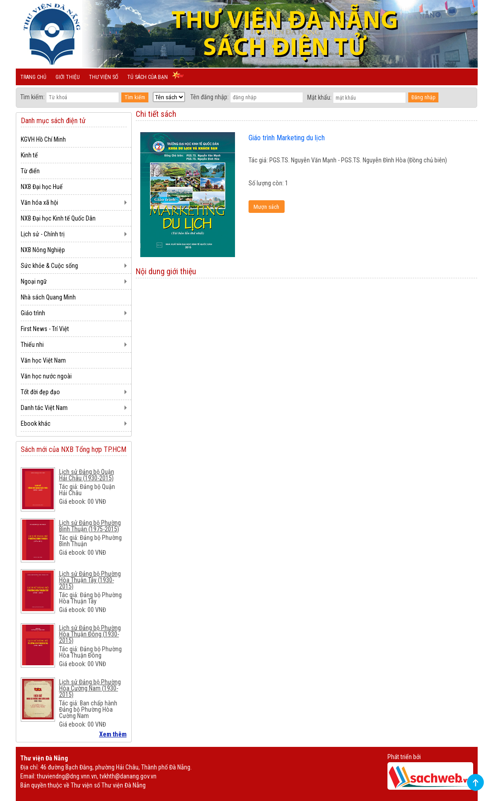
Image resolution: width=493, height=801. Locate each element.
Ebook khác (36, 423)
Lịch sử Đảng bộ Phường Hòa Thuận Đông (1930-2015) (90, 634)
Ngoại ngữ (34, 281)
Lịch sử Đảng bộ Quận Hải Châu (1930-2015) (86, 475)
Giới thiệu (67, 77)
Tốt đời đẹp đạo (40, 392)
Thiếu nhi (32, 344)
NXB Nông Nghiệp (43, 249)
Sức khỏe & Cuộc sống (49, 265)
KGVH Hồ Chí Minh (43, 139)
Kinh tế (29, 155)
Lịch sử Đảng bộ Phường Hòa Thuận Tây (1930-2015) (90, 580)
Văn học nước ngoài (46, 376)
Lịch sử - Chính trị (43, 234)
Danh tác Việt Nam (44, 407)
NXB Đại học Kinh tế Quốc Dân (58, 218)
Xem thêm (113, 734)
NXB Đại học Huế (42, 186)
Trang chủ (33, 77)
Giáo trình (33, 313)
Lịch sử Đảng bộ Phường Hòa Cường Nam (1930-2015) (90, 688)
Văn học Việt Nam (43, 360)
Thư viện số (103, 77)
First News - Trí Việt (45, 328)
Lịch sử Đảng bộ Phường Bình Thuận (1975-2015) (90, 526)
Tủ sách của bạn (147, 77)
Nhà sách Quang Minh (48, 297)
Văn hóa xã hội (39, 202)
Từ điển (30, 171)
